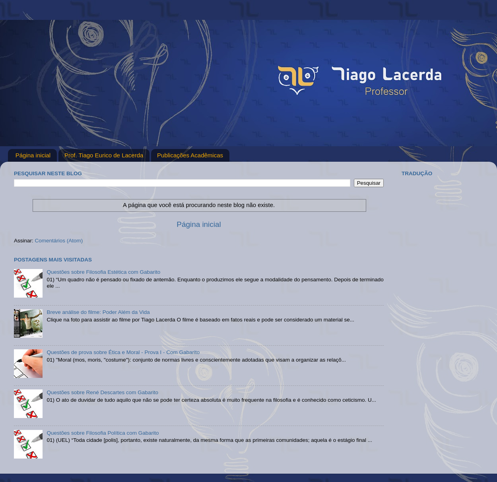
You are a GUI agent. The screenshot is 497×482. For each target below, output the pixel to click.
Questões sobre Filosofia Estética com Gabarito (103, 272)
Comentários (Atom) (59, 241)
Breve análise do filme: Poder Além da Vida (98, 312)
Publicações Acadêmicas (190, 155)
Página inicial (33, 155)
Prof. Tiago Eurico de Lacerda (103, 155)
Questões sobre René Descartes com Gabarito (102, 392)
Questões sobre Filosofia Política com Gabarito (103, 433)
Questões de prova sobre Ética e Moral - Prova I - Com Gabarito (123, 352)
